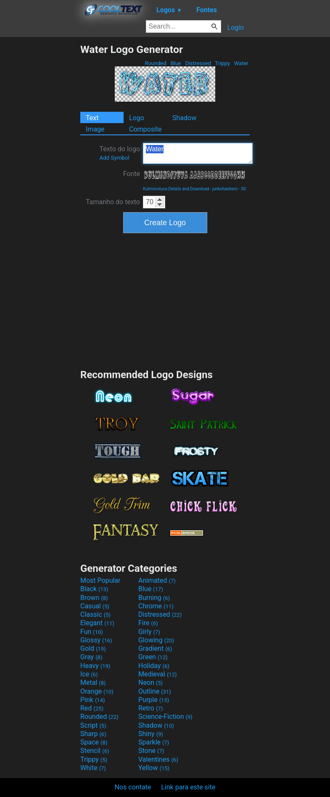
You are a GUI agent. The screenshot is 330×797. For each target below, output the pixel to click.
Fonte (131, 174)
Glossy (96, 640)
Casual (94, 606)
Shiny (150, 734)
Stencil (94, 751)
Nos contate (133, 787)
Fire (148, 623)
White (93, 768)
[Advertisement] (40, 169)
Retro (150, 708)
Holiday (153, 666)
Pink (92, 700)
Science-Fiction (165, 717)
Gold (93, 648)
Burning (154, 598)
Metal (93, 683)
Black (94, 589)
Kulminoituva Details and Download (176, 189)
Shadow (184, 118)
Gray (91, 657)
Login (235, 28)
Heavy (95, 666)
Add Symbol (114, 158)
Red (91, 708)
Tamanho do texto (113, 202)
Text (92, 118)
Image (95, 129)
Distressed (198, 63)
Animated (157, 580)
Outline (154, 691)
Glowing (156, 640)
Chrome (156, 606)
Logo (136, 118)
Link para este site (188, 787)
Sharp (93, 734)
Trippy (222, 63)
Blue (175, 63)
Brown (94, 598)
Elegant (97, 623)
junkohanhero (225, 189)
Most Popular (100, 580)
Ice (89, 674)
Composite (145, 129)
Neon (150, 683)
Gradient (155, 648)
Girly (149, 632)
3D (243, 189)
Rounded (155, 63)
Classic (95, 614)
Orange (97, 691)
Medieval (157, 674)
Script (93, 725)
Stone (151, 751)
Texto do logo (119, 153)
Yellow (153, 768)
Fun (91, 632)
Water (241, 63)
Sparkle (153, 742)
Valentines (158, 759)
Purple (153, 700)
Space (93, 742)
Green (153, 657)
